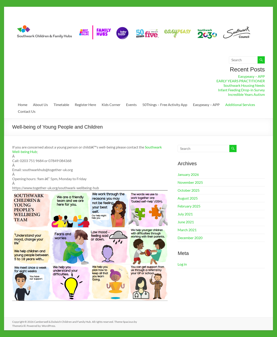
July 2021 (185, 214)
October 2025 (189, 190)
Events (131, 104)
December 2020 (190, 238)
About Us (40, 104)
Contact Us (26, 111)
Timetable (61, 104)
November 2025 (190, 182)
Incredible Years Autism (246, 94)
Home (22, 104)
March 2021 (187, 230)
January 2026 (188, 174)
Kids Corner (111, 104)
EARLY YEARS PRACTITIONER (240, 81)
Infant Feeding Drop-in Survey (241, 90)
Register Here (85, 104)
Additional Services (240, 104)
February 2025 (189, 206)
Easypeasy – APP (251, 76)
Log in (182, 264)
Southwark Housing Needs (244, 85)
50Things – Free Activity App (164, 104)
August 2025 (188, 198)
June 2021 (186, 222)
